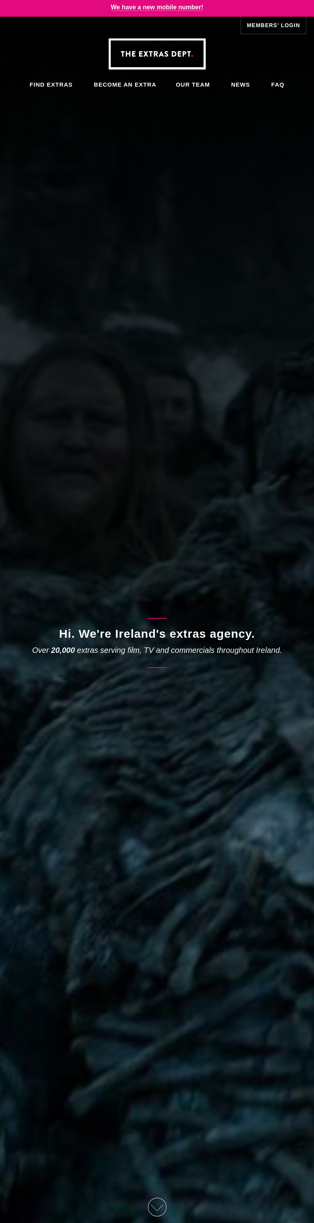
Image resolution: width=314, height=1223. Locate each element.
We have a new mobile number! (157, 7)
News (240, 84)
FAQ (278, 84)
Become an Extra (125, 84)
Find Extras (51, 84)
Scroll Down (157, 1207)
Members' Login (273, 25)
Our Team (193, 84)
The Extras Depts (157, 54)
